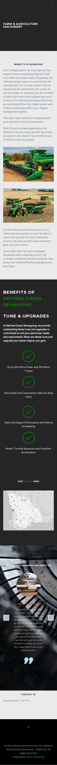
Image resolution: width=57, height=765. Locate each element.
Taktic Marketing (35, 756)
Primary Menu (51, 5)
